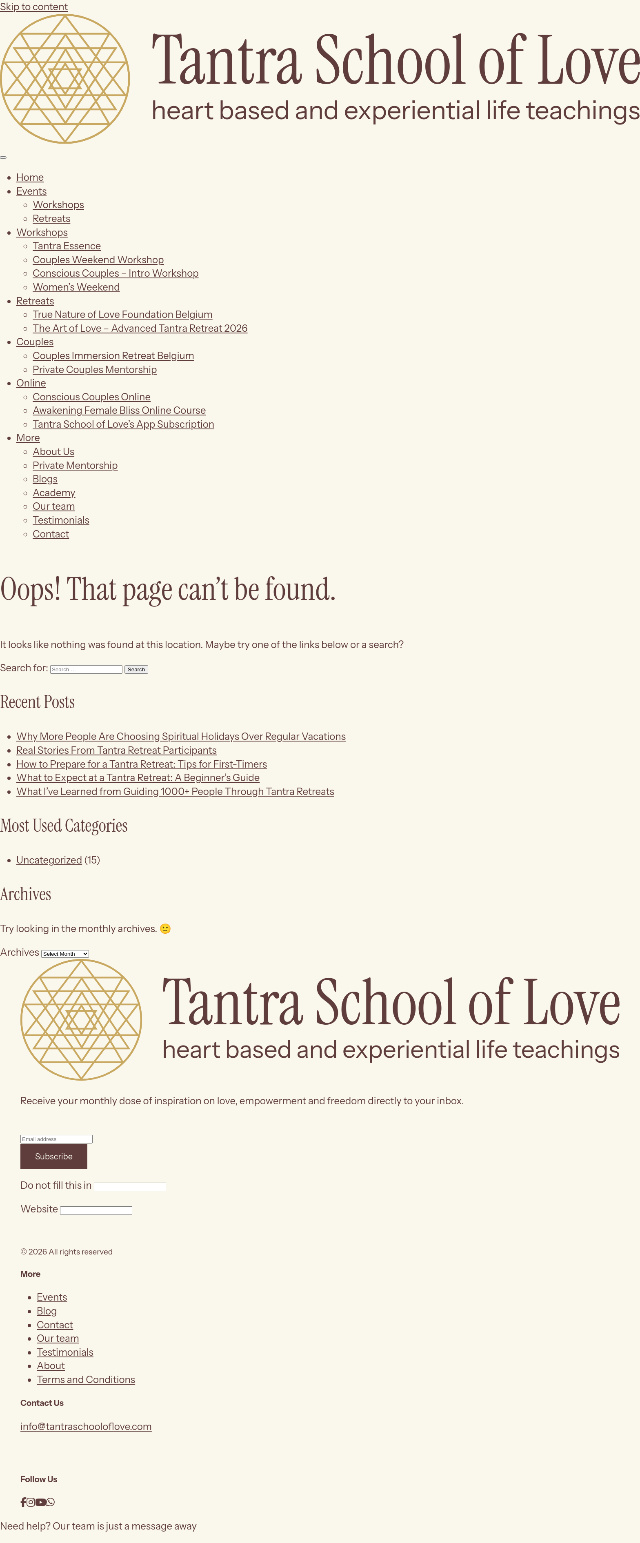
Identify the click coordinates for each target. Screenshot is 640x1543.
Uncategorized (49, 860)
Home (30, 177)
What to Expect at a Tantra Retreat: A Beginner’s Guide (138, 778)
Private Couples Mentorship (95, 369)
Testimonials (61, 520)
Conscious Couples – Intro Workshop (116, 273)
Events (31, 191)
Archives (19, 952)
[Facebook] (23, 1502)
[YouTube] (40, 1502)
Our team (54, 506)
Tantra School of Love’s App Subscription (123, 424)
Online (31, 383)
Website (39, 1209)
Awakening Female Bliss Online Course (119, 410)
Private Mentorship (75, 465)
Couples (34, 342)
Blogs (45, 479)
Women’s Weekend (76, 287)
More (28, 438)
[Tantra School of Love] (320, 140)
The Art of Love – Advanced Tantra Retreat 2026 (140, 328)
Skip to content (34, 7)
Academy (54, 493)
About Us (53, 451)
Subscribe (54, 1156)
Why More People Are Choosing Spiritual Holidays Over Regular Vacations (181, 736)
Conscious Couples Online (92, 397)
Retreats (51, 218)
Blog (47, 1311)
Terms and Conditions (86, 1379)
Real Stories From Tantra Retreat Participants (116, 750)
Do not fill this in (56, 1185)
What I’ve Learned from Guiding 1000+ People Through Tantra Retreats (175, 791)
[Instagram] (31, 1502)
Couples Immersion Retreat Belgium (113, 356)
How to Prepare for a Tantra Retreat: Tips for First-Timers (141, 764)
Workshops (58, 205)
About (51, 1366)
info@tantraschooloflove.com (86, 1426)
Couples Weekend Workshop (98, 260)
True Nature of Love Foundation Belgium (123, 314)
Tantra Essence (67, 246)
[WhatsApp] (50, 1502)
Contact (51, 534)
